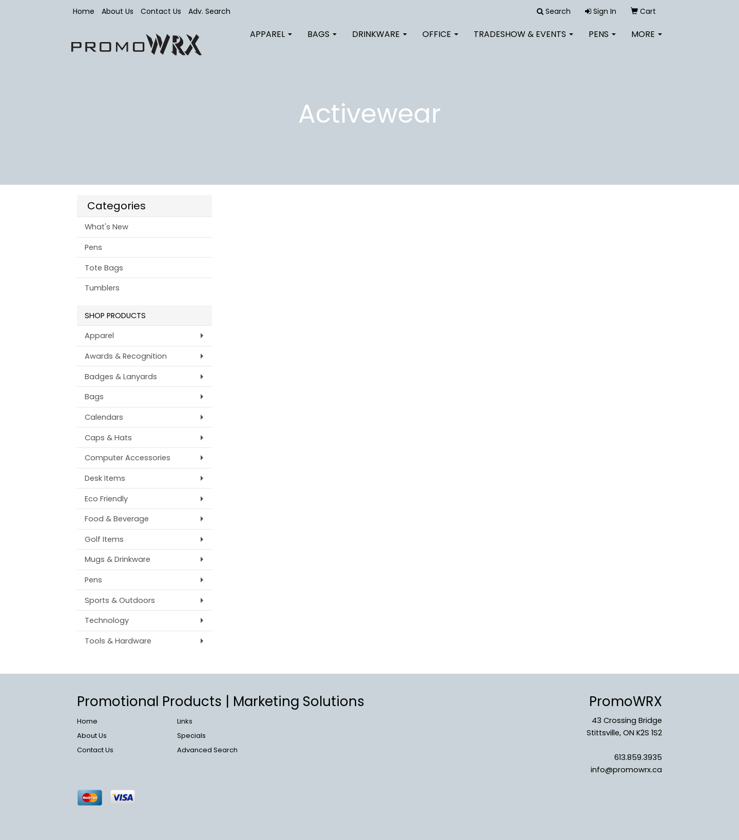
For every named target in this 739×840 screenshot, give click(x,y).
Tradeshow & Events (523, 41)
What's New (106, 227)
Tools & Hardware (118, 641)
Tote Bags (104, 268)
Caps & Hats (108, 438)
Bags (322, 41)
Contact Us (161, 11)
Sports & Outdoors (120, 600)
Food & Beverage (117, 519)
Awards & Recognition (126, 356)
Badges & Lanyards (121, 377)
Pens (602, 41)
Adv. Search (209, 11)
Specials (191, 735)
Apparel (271, 41)
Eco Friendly (106, 499)
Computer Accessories (127, 458)
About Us (117, 11)
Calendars (104, 417)
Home (83, 11)
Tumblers (102, 288)
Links (184, 721)
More (646, 41)
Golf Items (104, 539)
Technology (107, 620)
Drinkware (379, 41)
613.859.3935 (638, 757)
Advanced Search (207, 750)
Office (440, 41)
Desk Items (105, 478)
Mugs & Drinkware (117, 559)
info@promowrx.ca (626, 770)
